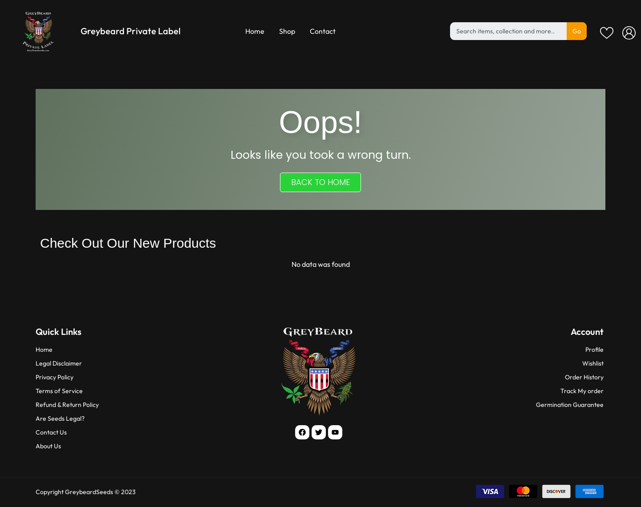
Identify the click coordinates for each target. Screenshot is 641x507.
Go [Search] (576, 31)
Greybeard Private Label (131, 30)
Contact (323, 31)
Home (254, 31)
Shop (287, 31)
